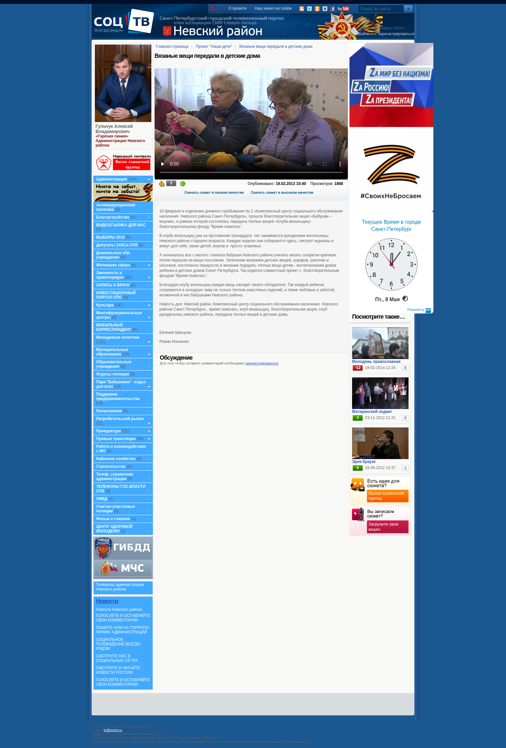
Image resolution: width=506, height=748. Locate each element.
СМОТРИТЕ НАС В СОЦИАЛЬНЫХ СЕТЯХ (117, 658)
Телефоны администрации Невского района (120, 586)
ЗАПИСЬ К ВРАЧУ (113, 285)
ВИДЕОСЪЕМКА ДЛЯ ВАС (121, 225)
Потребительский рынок (120, 418)
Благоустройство (113, 217)
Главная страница (172, 46)
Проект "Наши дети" (214, 46)
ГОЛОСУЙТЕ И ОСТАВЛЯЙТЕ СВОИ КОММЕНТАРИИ (123, 617)
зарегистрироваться (261, 363)
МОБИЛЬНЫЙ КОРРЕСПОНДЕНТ (114, 327)
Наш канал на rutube (273, 8)
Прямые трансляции (116, 438)
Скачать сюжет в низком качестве (214, 192)
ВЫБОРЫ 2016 (110, 237)
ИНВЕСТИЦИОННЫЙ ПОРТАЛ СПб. (116, 295)
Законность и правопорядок (110, 275)
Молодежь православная (376, 361)
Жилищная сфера (113, 265)
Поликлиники (109, 411)
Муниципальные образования (112, 351)
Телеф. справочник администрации (114, 476)
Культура (105, 305)
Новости (107, 601)
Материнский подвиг (372, 411)
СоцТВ (126, 25)
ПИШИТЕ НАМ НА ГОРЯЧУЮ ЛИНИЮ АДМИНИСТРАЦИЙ (122, 629)
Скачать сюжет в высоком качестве (282, 192)
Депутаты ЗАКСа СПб (116, 245)
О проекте (237, 8)
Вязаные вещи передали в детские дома (276, 46)
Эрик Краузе (364, 461)
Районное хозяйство (116, 458)
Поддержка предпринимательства (118, 396)
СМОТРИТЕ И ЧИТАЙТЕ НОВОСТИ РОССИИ (118, 670)
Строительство (111, 466)
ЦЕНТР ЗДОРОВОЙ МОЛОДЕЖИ (114, 528)
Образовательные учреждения (114, 364)
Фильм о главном (113, 519)
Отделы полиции (112, 374)
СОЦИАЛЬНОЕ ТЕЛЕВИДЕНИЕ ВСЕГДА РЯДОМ (118, 644)
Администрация (111, 179)
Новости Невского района (119, 609)
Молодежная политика (117, 337)
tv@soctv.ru (113, 730)
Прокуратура (108, 431)
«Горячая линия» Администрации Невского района (120, 141)
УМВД (101, 499)
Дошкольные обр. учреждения (113, 255)
